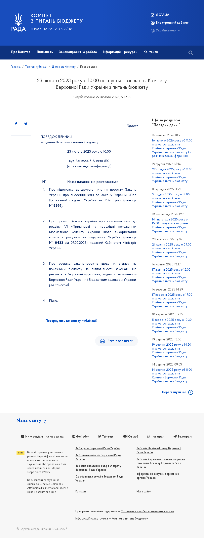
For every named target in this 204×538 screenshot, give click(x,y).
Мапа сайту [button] (29, 420)
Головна (15, 66)
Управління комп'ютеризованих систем (147, 511)
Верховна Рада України (51, 29)
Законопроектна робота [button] (78, 52)
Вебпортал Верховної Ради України (97, 448)
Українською (163, 31)
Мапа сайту (144, 491)
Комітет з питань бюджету (130, 518)
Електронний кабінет (170, 23)
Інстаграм (156, 436)
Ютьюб (130, 436)
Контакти (81, 491)
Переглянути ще (174, 392)
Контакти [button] (150, 52)
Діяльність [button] (44, 52)
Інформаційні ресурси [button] (120, 52)
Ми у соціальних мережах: (42, 436)
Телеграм (182, 436)
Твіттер (105, 436)
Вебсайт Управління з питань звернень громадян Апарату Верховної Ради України (161, 463)
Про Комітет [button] (20, 52)
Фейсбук (80, 436)
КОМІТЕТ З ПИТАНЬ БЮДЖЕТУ (57, 19)
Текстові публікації (36, 66)
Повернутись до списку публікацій (72, 321)
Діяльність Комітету (63, 66)
